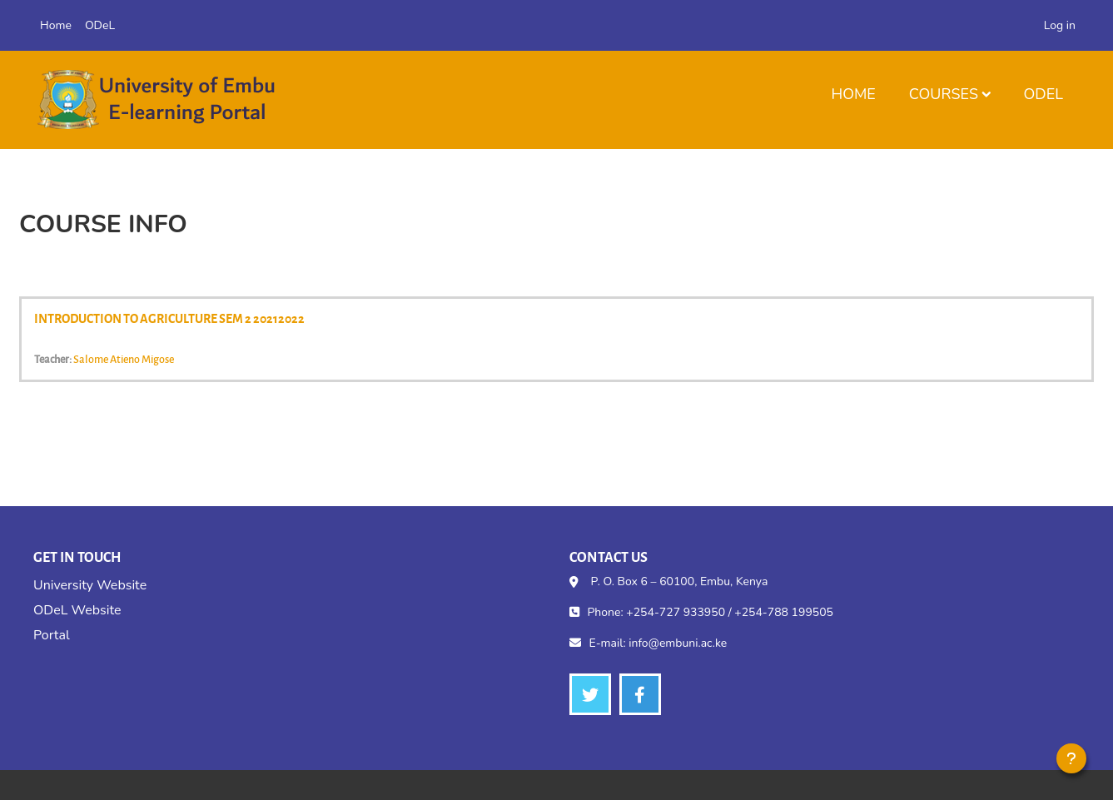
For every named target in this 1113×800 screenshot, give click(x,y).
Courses (943, 94)
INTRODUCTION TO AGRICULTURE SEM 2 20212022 (169, 318)
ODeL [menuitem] (100, 25)
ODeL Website (77, 610)
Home (853, 94)
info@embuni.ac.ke (678, 643)
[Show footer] (1071, 758)
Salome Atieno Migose (123, 358)
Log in (1060, 25)
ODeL (1043, 94)
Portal (51, 635)
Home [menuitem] (56, 25)
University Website (90, 585)
